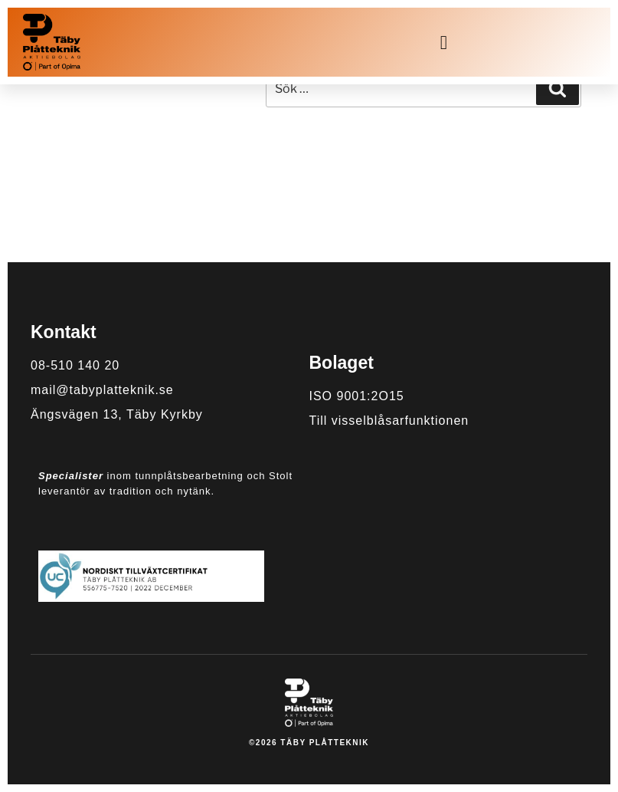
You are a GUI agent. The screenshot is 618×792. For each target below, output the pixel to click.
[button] (444, 42)
